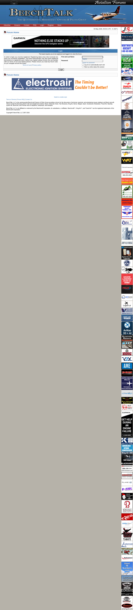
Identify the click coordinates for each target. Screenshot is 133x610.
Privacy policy (36, 65)
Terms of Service (11, 99)
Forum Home (13, 32)
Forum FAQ (20, 99)
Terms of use (27, 65)
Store (59, 25)
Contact (26, 25)
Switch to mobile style (60, 97)
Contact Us (28, 99)
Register (51, 25)
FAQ (34, 25)
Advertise (7, 25)
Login (42, 25)
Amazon (17, 25)
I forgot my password (88, 62)
